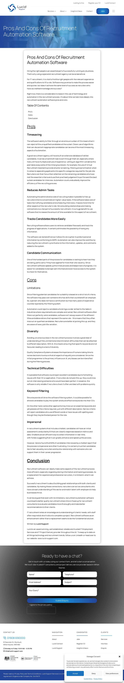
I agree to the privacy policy (40, 605)
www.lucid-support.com (48, 538)
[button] (119, 656)
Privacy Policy (98, 679)
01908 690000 (14, 638)
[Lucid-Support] (17, 5)
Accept (75, 673)
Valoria (38, 443)
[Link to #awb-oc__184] (113, 11)
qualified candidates (45, 321)
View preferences (112, 673)
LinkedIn (79, 535)
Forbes (34, 438)
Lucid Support (42, 524)
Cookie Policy (88, 679)
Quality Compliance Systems (39, 352)
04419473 (36, 676)
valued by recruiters (44, 449)
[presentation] (41, 610)
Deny (94, 673)
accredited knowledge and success (46, 88)
